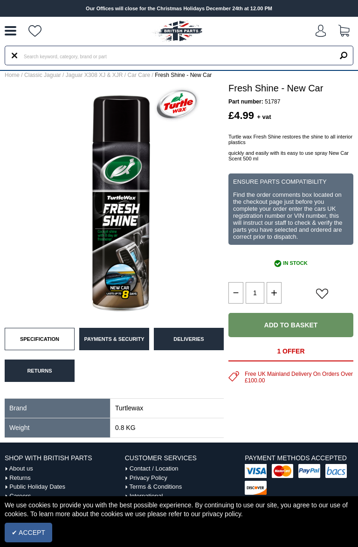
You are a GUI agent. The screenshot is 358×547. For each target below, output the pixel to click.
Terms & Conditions (156, 486)
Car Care (139, 75)
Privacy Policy (148, 477)
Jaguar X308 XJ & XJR (94, 75)
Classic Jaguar (42, 75)
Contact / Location (154, 468)
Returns (20, 477)
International (146, 495)
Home (12, 75)
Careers (20, 495)
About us (21, 468)
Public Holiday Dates (37, 486)
